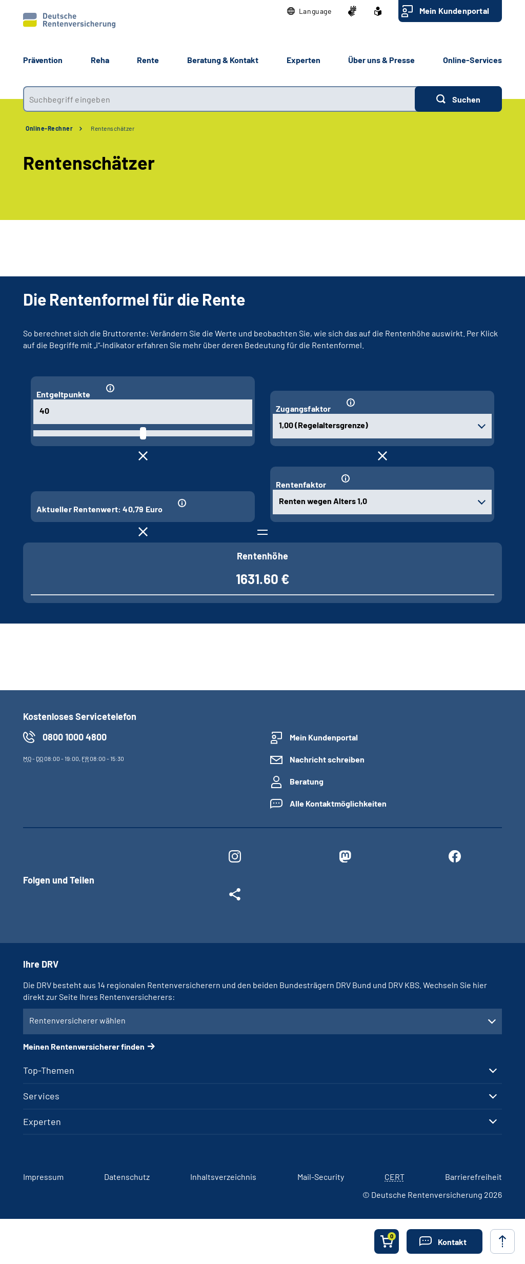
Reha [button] (100, 60)
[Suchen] (458, 99)
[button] (309, 11)
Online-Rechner (49, 128)
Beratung (307, 781)
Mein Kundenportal (454, 10)
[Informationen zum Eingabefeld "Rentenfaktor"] (412, 478)
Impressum (43, 1176)
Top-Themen (48, 1070)
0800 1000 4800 (75, 737)
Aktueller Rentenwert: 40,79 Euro (99, 509)
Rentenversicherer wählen (77, 1020)
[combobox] (219, 99)
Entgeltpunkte (63, 394)
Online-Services (472, 60)
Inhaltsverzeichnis (223, 1176)
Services (41, 1095)
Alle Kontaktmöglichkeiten (338, 803)
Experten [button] (303, 60)
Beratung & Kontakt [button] (222, 60)
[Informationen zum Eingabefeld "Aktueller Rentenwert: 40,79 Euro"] (211, 503)
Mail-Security (320, 1176)
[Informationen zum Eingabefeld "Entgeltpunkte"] (175, 388)
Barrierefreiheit (473, 1176)
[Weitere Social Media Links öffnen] (235, 896)
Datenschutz (127, 1176)
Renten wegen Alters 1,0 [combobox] (323, 501)
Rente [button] (148, 60)
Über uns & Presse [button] (381, 60)
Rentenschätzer (112, 128)
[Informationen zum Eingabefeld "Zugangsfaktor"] (415, 402)
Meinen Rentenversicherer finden (84, 1046)
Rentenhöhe (262, 555)
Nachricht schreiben (327, 759)
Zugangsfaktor (303, 408)
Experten (42, 1121)
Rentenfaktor (301, 484)
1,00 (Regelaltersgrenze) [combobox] (323, 425)
